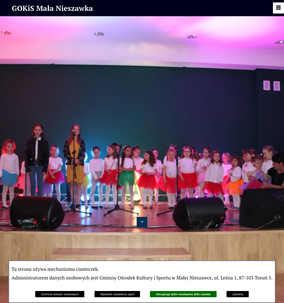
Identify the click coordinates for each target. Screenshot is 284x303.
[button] (142, 222)
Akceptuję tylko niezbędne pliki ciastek (183, 294)
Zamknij (238, 294)
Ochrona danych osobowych (60, 294)
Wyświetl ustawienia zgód (117, 294)
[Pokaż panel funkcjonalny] (278, 8)
